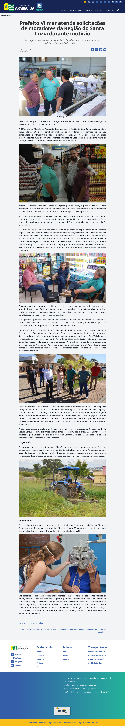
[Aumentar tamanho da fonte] (101, 2)
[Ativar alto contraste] (105, 2)
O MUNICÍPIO (76, 11)
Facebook (18, 654)
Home (3, 15)
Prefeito (40, 663)
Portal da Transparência (97, 655)
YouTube (17, 658)
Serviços (65, 659)
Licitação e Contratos (96, 659)
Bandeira (40, 659)
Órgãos (65, 655)
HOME (63, 11)
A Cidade (40, 651)
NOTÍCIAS (99, 11)
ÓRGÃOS (89, 11)
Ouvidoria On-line (95, 663)
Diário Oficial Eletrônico (97, 651)
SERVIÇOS (109, 11)
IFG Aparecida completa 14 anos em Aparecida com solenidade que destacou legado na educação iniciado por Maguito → (63, 630)
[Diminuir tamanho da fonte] (97, 2)
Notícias (8, 15)
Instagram (18, 662)
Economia (40, 655)
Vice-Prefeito (42, 667)
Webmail (17, 665)
